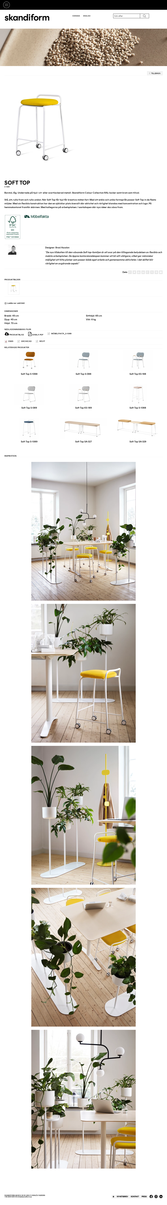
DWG (9, 341)
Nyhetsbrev (122, 1197)
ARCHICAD (24, 341)
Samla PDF (35, 334)
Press (144, 1197)
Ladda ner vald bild (14, 303)
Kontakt (135, 1197)
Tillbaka (154, 73)
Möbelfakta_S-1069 (59, 333)
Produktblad (14, 335)
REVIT (40, 341)
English (86, 16)
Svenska (76, 16)
